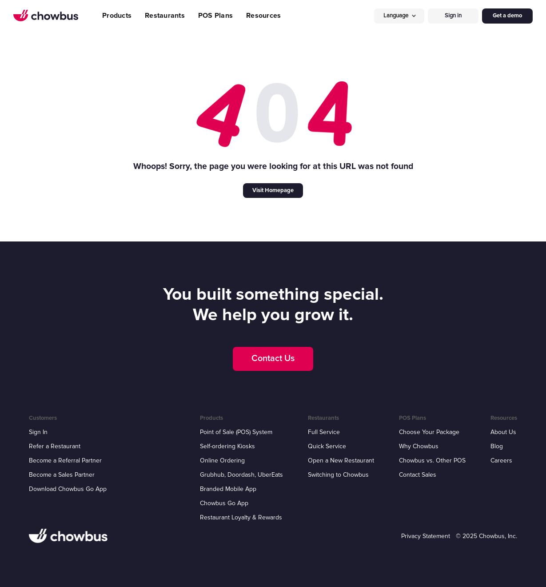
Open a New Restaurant (341, 460)
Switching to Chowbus (338, 474)
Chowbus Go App (224, 503)
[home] (45, 15)
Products (117, 15)
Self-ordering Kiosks (227, 446)
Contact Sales (417, 474)
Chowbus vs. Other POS (432, 460)
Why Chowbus (418, 446)
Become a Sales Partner (62, 474)
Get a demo (507, 15)
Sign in (453, 15)
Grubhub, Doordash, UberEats (241, 474)
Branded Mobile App (228, 489)
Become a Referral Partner (65, 460)
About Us (503, 432)
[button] (399, 15)
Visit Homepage (273, 190)
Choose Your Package (429, 432)
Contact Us (273, 358)
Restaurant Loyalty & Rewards (241, 517)
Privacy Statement (425, 536)
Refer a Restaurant (54, 446)
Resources (263, 15)
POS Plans (215, 15)
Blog (496, 446)
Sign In (38, 432)
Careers (501, 460)
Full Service (324, 432)
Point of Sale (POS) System (236, 432)
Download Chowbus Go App (68, 489)
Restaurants (165, 15)
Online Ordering (222, 460)
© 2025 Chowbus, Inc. (486, 536)
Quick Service (327, 446)
